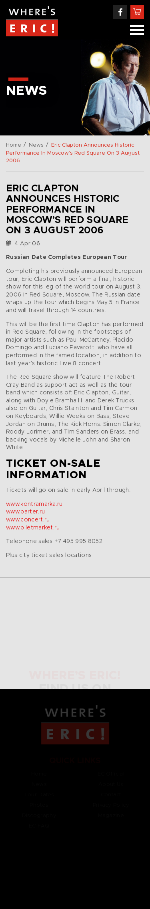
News (36, 145)
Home (13, 145)
